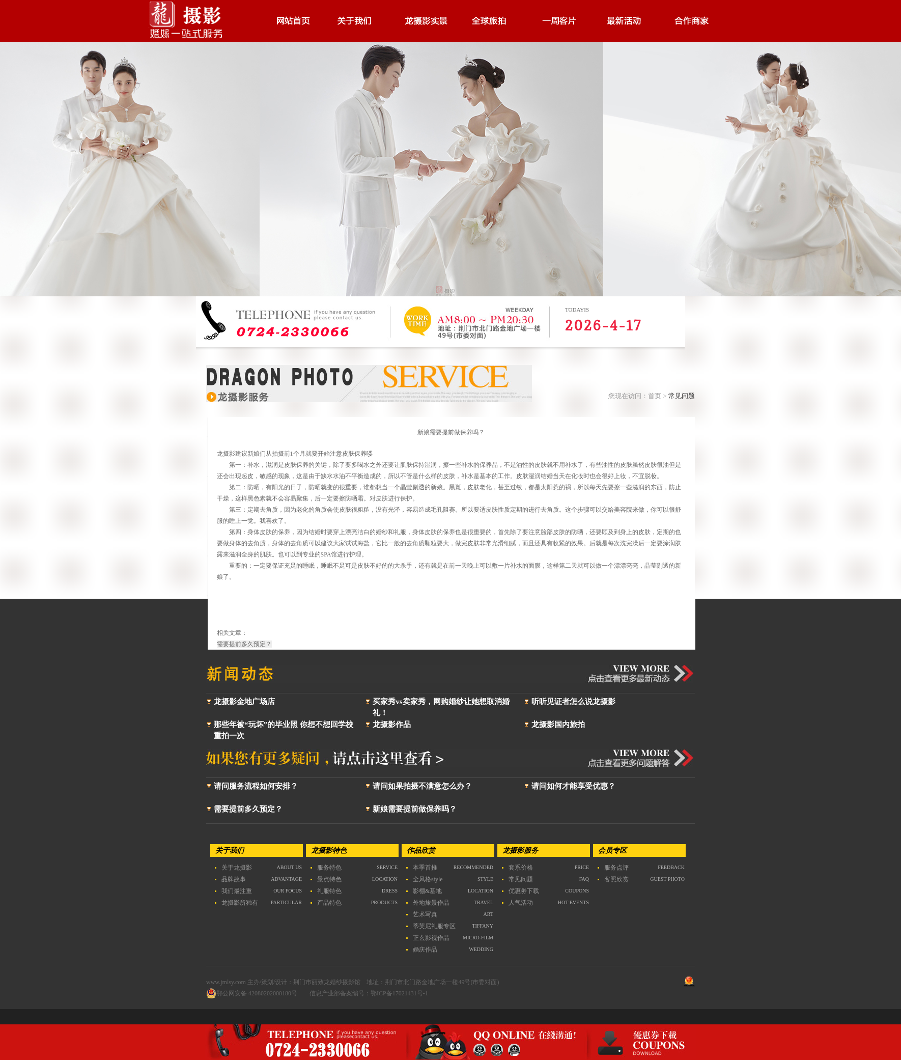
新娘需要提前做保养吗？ (415, 809)
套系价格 (521, 867)
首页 (654, 396)
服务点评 (616, 867)
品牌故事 (233, 879)
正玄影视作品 (431, 937)
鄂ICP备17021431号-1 (399, 993)
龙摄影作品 (392, 724)
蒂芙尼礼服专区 (434, 926)
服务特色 (329, 867)
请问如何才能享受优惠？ (573, 786)
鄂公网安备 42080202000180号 (251, 993)
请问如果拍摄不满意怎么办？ (422, 786)
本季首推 (425, 867)
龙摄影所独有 (239, 902)
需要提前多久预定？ (248, 809)
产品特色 (329, 902)
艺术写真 (425, 914)
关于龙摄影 (236, 867)
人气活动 (521, 902)
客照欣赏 (616, 879)
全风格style (428, 879)
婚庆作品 (425, 949)
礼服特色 (329, 891)
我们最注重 (236, 891)
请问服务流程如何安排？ (256, 786)
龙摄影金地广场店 (244, 702)
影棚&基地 (427, 891)
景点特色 (329, 879)
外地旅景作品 (431, 902)
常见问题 (521, 879)
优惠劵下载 (524, 891)
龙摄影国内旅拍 (558, 724)
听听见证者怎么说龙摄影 (573, 702)
